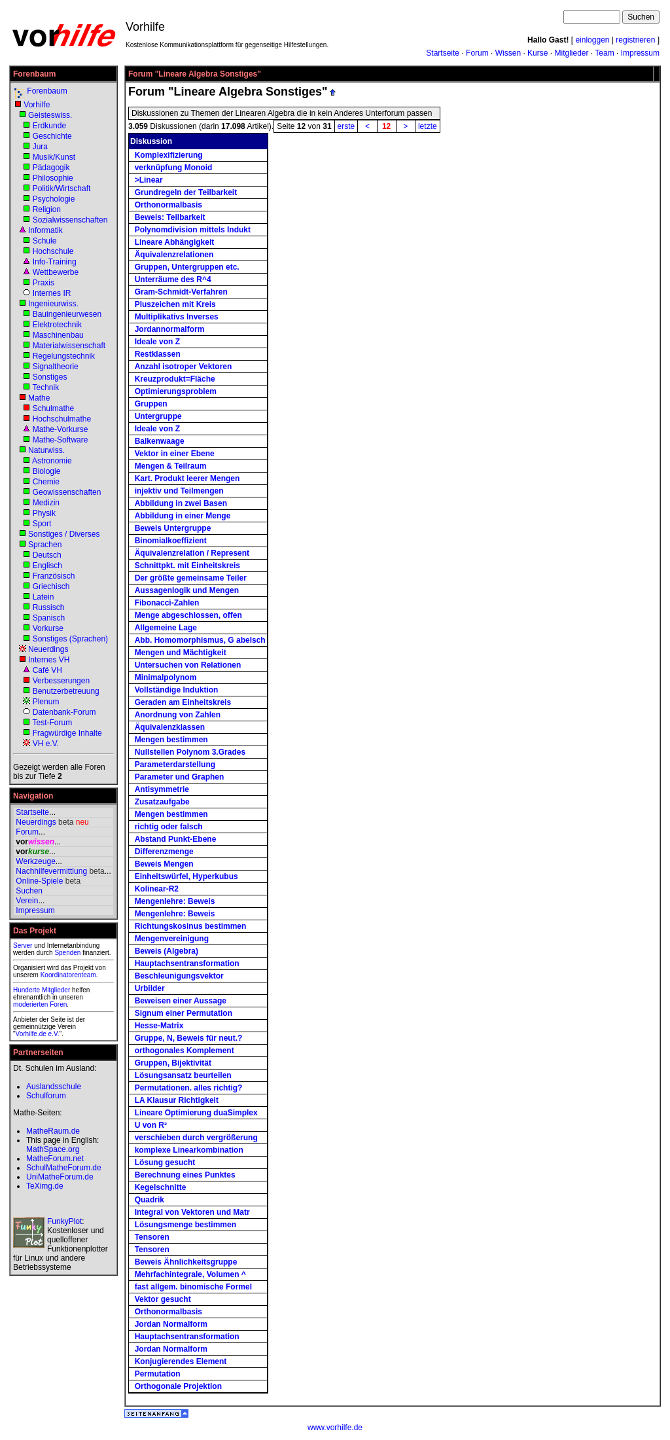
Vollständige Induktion (177, 689)
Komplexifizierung (169, 155)
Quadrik (149, 1199)
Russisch (49, 607)
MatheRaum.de (53, 1131)
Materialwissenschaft (69, 345)
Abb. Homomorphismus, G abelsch (200, 640)
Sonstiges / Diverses (63, 534)
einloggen (592, 40)
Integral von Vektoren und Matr (192, 1212)
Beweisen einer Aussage (180, 1000)
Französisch (54, 576)
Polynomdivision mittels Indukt (193, 229)
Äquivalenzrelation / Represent (192, 553)
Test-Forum (52, 722)
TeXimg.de (44, 1186)
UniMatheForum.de (60, 1176)
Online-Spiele (39, 881)
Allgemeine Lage (166, 627)
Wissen (508, 53)
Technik (45, 387)
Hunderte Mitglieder (41, 990)
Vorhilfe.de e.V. (38, 1033)
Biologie (47, 471)
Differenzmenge (164, 851)
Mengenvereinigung (172, 938)
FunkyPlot (64, 1221)
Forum (477, 53)
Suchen (29, 890)
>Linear (149, 180)
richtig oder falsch (169, 826)
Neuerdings (48, 649)
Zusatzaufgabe (162, 801)
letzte (427, 126)
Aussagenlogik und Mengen (187, 590)
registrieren (635, 40)
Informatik (45, 230)
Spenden (67, 952)
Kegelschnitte (160, 1187)
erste (346, 126)
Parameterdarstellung (175, 764)
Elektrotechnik (57, 324)
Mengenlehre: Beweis (175, 901)
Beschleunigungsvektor (179, 976)
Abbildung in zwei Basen (181, 503)
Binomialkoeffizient (171, 540)
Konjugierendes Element (181, 1361)
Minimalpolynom (166, 677)
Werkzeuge (35, 861)
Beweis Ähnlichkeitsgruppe (186, 1262)
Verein (27, 900)
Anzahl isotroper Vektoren (183, 366)
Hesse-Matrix (159, 1025)
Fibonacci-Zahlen (167, 602)
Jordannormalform (170, 329)
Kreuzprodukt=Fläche (175, 379)
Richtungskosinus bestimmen (191, 926)
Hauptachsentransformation (187, 963)
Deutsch (47, 555)
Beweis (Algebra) (166, 951)
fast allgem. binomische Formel (193, 1286)
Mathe (39, 398)
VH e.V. (46, 743)
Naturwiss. (46, 450)
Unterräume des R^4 (173, 279)
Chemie (46, 481)
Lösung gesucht (165, 1162)
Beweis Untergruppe (173, 528)
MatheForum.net (55, 1158)
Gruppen (151, 403)
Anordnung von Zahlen (177, 714)
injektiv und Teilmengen (179, 490)
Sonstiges (50, 377)
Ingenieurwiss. (53, 303)
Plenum (46, 701)
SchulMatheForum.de (63, 1167)
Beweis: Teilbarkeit (170, 217)
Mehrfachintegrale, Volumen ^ (190, 1274)
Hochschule (53, 251)
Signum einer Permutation (183, 1013)
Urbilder (150, 988)
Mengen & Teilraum (171, 466)
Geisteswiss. (50, 115)
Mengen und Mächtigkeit (180, 652)
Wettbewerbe (56, 272)
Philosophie (53, 178)
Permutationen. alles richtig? (189, 1087)
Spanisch (49, 617)
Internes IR (52, 293)
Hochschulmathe (62, 418)
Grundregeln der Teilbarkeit (186, 192)
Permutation (158, 1373)
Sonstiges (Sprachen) (70, 638)
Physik (44, 513)
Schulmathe (53, 408)
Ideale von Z (157, 341)
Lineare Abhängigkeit (175, 242)
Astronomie (52, 460)
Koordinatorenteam (68, 975)
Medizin (46, 502)
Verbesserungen (61, 680)
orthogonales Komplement (184, 1050)
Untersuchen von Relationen (188, 665)
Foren (58, 1004)
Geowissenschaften (67, 492)
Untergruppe (158, 416)
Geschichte (52, 136)
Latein (43, 597)
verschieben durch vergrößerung (196, 1137)
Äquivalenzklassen (170, 727)
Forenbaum (47, 91)
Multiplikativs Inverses (177, 316)
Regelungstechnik (64, 356)
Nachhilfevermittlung (51, 871)
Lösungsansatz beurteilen (183, 1075)
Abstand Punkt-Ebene (176, 839)
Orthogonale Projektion (178, 1386)
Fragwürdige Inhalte (67, 733)
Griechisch (51, 586)
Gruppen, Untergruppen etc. (187, 267)
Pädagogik (51, 167)
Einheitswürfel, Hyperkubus (186, 876)
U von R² (151, 1125)
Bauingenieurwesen (67, 314)
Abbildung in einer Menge (183, 515)
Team (604, 53)
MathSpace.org (52, 1149)
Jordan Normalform (171, 1324)
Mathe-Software (60, 439)
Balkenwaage (160, 441)
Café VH (47, 670)
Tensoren (152, 1237)
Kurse (537, 53)
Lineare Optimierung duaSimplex (196, 1112)
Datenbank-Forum (64, 712)
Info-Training (55, 261)
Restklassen (158, 354)
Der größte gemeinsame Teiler (191, 578)
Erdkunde (49, 125)
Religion (47, 209)
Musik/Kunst (54, 157)
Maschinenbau (58, 335)
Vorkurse (48, 628)
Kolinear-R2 (157, 888)
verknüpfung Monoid (174, 167)
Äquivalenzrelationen (174, 254)
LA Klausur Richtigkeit (177, 1100)
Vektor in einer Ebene (175, 453)
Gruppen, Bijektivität (173, 1063)
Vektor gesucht (163, 1299)
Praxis (43, 282)
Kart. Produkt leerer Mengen (187, 478)
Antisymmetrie (162, 789)
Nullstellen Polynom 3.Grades (190, 752)
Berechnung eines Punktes (185, 1174)
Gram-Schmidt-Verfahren (181, 292)
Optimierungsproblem (176, 391)
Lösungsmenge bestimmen (185, 1224)
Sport (42, 523)
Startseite (442, 53)
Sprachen (45, 544)
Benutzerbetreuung (66, 691)
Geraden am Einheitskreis (183, 702)
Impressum (640, 53)
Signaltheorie (56, 366)
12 (386, 126)
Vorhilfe (37, 104)
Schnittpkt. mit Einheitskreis (187, 565)
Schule (45, 240)
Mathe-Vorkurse (60, 429)
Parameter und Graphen (179, 777)
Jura (40, 146)
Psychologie (54, 199)
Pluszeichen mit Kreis (175, 304)
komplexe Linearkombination (189, 1150)
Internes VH (48, 659)
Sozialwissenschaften (70, 220)
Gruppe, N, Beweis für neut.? (189, 1038)
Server (22, 945)
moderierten (30, 1004)
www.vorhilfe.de (335, 1427)
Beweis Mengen (164, 864)
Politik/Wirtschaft (62, 188)
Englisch (47, 565)
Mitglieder (571, 53)
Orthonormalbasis (168, 204)
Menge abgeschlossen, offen (188, 615)
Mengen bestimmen (171, 739)
